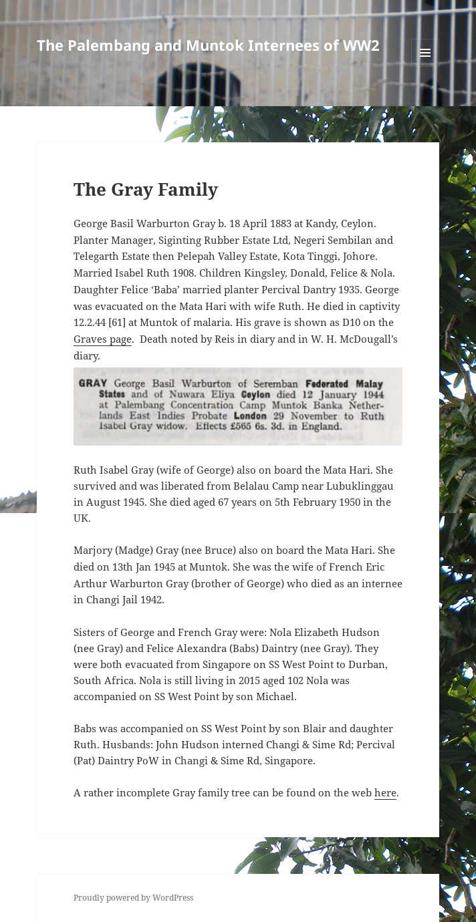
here (385, 792)
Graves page (103, 338)
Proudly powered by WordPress (133, 897)
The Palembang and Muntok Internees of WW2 (208, 45)
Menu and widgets (425, 66)
